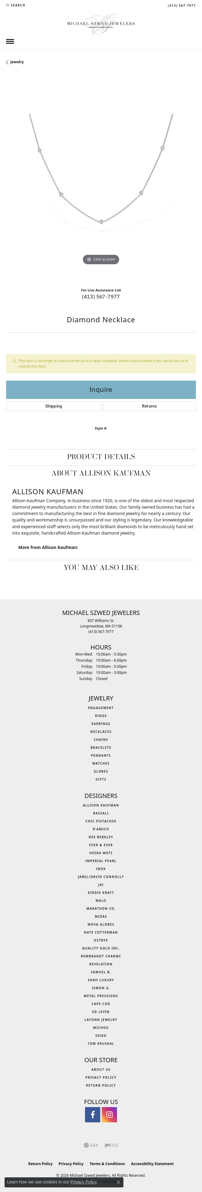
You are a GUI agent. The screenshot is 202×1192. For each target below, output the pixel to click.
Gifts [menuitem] (101, 779)
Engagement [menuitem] (101, 708)
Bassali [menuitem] (101, 813)
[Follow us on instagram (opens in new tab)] (109, 1114)
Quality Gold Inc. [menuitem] (101, 948)
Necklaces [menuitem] (101, 731)
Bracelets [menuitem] (100, 747)
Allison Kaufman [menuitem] (101, 805)
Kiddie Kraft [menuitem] (101, 892)
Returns (149, 406)
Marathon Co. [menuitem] (101, 908)
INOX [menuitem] (101, 869)
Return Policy (101, 1085)
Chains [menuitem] (101, 739)
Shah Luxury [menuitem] (101, 980)
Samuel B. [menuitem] (101, 972)
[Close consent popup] (118, 1182)
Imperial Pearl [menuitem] (100, 861)
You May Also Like (101, 568)
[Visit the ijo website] (111, 1145)
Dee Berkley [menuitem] (101, 837)
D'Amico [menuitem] (101, 829)
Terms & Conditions (107, 1163)
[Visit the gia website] (91, 1145)
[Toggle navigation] (10, 41)
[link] (181, 5)
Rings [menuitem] (101, 716)
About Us (101, 1069)
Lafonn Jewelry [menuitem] (101, 1020)
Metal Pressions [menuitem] (101, 996)
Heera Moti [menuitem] (101, 853)
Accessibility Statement (152, 1163)
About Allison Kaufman (101, 473)
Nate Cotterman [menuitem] (101, 932)
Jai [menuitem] (101, 885)
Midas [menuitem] (101, 916)
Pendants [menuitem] (101, 755)
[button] (15, 5)
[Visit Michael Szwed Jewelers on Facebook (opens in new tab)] (92, 1114)
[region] (101, 178)
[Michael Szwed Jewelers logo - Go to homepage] (101, 24)
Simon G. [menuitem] (101, 988)
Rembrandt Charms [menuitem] (101, 956)
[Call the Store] (101, 631)
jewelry (17, 61)
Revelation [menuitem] (101, 964)
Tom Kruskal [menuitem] (101, 1043)
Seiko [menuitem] (101, 1035)
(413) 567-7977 (101, 296)
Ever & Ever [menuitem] (101, 845)
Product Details (101, 457)
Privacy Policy (101, 1077)
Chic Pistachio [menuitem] (101, 821)
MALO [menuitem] (101, 900)
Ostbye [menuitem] (101, 940)
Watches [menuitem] (101, 763)
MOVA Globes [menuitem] (101, 924)
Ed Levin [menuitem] (101, 1012)
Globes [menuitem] (101, 771)
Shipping (53, 406)
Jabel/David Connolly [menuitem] (101, 877)
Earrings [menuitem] (100, 724)
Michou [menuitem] (101, 1028)
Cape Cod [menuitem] (101, 1004)
